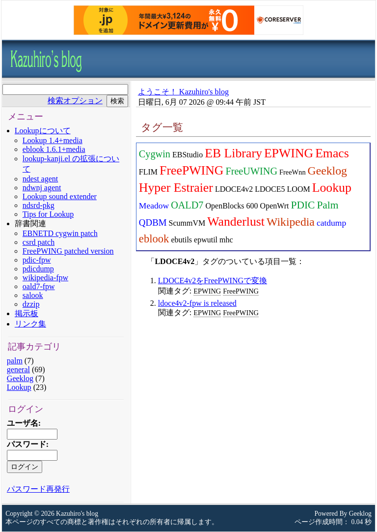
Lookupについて (43, 130)
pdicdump (38, 269)
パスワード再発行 (38, 489)
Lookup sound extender (60, 196)
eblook (154, 239)
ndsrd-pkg (38, 205)
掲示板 (26, 313)
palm (15, 360)
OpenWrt (274, 206)
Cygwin (154, 153)
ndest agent (40, 179)
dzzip (31, 304)
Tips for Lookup (48, 214)
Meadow (154, 205)
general (18, 369)
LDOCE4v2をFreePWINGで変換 (212, 280)
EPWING (288, 153)
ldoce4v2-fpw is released (197, 303)
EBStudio (187, 154)
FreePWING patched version (68, 251)
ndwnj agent (42, 187)
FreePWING (191, 170)
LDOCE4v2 (234, 189)
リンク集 (30, 324)
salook (33, 295)
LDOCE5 (270, 189)
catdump (331, 223)
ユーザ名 (22, 423)
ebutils (181, 240)
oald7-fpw (39, 286)
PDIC (303, 205)
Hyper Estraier (176, 187)
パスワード (26, 444)
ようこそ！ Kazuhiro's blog (183, 92)
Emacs (332, 153)
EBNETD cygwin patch (60, 233)
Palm (327, 205)
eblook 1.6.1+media (54, 149)
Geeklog (20, 378)
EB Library (233, 153)
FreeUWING (251, 171)
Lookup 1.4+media (52, 140)
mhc (226, 240)
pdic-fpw (37, 260)
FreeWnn (292, 172)
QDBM (153, 222)
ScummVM (187, 223)
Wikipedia (291, 221)
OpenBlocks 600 (231, 206)
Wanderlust (236, 221)
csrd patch (38, 242)
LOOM (298, 189)
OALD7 (187, 205)
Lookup (19, 387)
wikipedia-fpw (45, 277)
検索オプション (75, 100)
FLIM (148, 172)
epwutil (205, 240)
